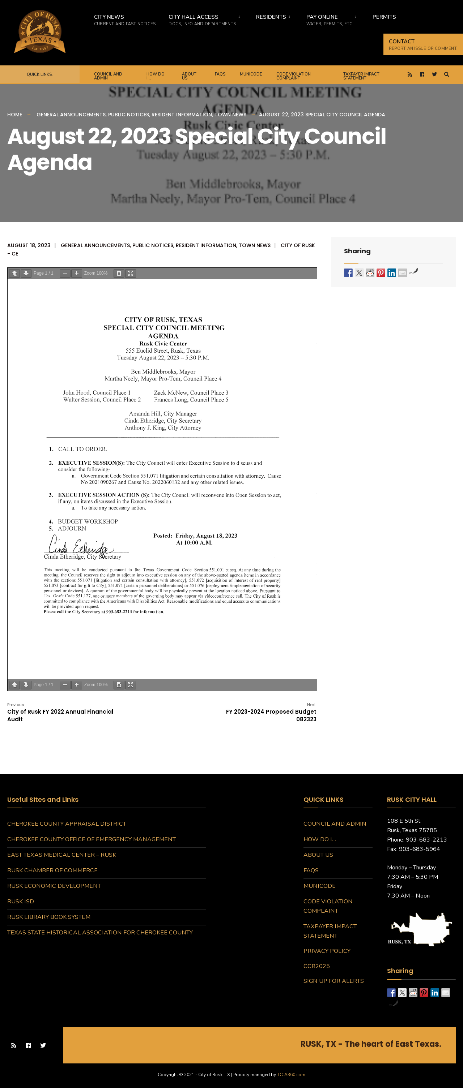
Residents (271, 17)
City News (125, 20)
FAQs (220, 74)
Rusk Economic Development (54, 886)
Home (14, 114)
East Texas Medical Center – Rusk (61, 855)
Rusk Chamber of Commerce (52, 870)
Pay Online (329, 20)
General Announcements (71, 114)
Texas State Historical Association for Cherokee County (100, 933)
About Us (189, 76)
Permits (384, 17)
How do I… (155, 76)
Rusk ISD (20, 902)
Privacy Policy (327, 951)
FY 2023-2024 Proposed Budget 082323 (271, 712)
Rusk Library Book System (48, 917)
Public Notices (128, 114)
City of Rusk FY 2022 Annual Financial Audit (60, 712)
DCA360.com (291, 1075)
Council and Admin (108, 76)
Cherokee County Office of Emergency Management (91, 839)
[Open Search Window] (446, 74)
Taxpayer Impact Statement (361, 76)
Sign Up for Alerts (333, 981)
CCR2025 (316, 966)
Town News (230, 114)
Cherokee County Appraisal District (66, 824)
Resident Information (182, 114)
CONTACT (423, 44)
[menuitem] (205, 19)
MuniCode (251, 74)
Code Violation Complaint (293, 76)
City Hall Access (202, 20)
